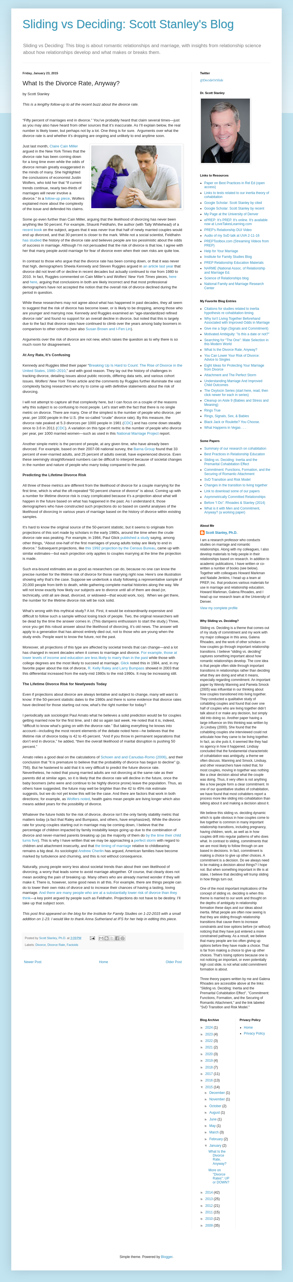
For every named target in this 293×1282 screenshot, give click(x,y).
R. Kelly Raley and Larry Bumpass (116, 668)
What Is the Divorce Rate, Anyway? (230, 350)
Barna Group (144, 449)
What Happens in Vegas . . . (225, 428)
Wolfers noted (78, 799)
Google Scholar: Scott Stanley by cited (233, 203)
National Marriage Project (138, 433)
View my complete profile (218, 608)
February (216, 1139)
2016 (209, 1080)
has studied (32, 240)
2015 (209, 1087)
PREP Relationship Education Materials (234, 263)
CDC (128, 423)
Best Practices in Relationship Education (234, 454)
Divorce (40, 944)
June (213, 1119)
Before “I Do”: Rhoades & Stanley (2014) (234, 503)
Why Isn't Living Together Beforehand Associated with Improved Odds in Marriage (237, 321)
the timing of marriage (113, 846)
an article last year (158, 266)
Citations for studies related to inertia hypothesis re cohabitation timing (231, 311)
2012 (209, 1206)
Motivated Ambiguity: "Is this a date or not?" (236, 334)
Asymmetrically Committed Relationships (234, 497)
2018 (209, 1067)
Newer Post (32, 962)
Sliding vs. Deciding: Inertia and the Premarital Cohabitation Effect (230, 462)
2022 (209, 1041)
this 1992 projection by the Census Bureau (120, 548)
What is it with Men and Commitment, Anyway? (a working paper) (232, 510)
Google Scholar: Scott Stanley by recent (234, 208)
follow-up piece (57, 198)
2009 (209, 1225)
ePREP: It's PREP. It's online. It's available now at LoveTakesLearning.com (236, 222)
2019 (209, 1061)
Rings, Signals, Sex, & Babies (226, 416)
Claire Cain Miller (64, 146)
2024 (209, 1027)
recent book (32, 230)
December (217, 1093)
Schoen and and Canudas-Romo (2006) (134, 757)
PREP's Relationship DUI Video (228, 230)
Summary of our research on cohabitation (235, 448)
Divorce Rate (56, 944)
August (215, 1113)
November (217, 1099)
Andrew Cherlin (91, 851)
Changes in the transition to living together (235, 485)
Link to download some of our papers (232, 491)
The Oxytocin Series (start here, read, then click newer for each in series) (236, 393)
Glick (125, 663)
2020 (209, 1054)
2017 (209, 1074)
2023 (209, 1034)
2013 (209, 1199)
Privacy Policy (254, 1033)
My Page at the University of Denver (231, 214)
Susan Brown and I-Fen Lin (108, 329)
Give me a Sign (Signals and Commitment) (236, 328)
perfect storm (145, 840)
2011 (209, 1212)
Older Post (174, 962)
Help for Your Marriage (221, 251)
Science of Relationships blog (226, 278)
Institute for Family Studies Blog (228, 257)
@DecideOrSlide (211, 80)
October (215, 1106)
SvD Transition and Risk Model (227, 480)
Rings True (212, 410)
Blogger (166, 1257)
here (172, 277)
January (215, 1146)
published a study (134, 538)
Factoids (72, 944)
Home (103, 962)
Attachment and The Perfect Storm (230, 375)
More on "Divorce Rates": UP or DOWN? (218, 1176)
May (213, 1126)
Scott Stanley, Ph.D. (221, 533)
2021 (209, 1047)
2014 (209, 1192)
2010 (209, 1219)
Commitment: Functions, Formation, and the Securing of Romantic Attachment (237, 472)
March (214, 1132)
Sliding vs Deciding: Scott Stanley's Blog (128, 24)
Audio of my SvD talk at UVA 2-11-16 (231, 236)
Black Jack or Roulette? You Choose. (232, 422)
